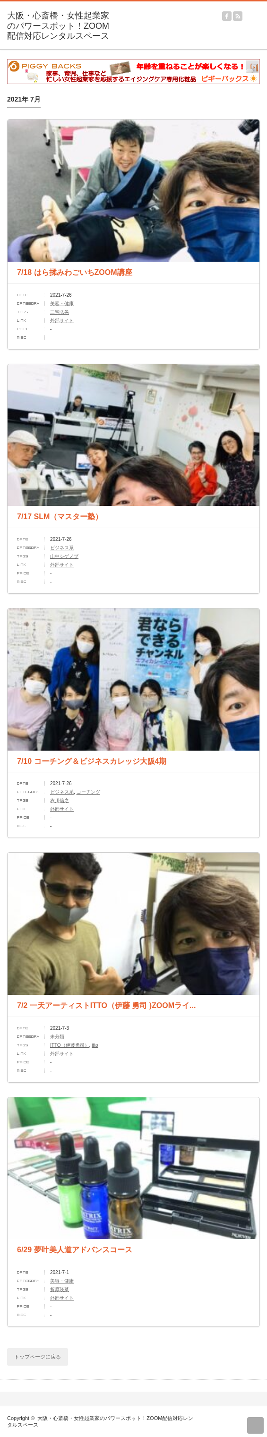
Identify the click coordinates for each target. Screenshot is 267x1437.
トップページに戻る (37, 1357)
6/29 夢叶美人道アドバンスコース (74, 1250)
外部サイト (62, 320)
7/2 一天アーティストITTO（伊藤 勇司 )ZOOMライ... (106, 1005)
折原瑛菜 (59, 1289)
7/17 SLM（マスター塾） (60, 517)
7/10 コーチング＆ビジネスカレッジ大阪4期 (91, 761)
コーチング (88, 792)
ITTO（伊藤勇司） (69, 1045)
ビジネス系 (62, 547)
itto (95, 1045)
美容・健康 (62, 303)
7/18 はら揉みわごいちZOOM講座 (74, 272)
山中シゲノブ (64, 556)
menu (262, 12)
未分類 (57, 1036)
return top (255, 1425)
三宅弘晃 (59, 312)
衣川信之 (59, 800)
